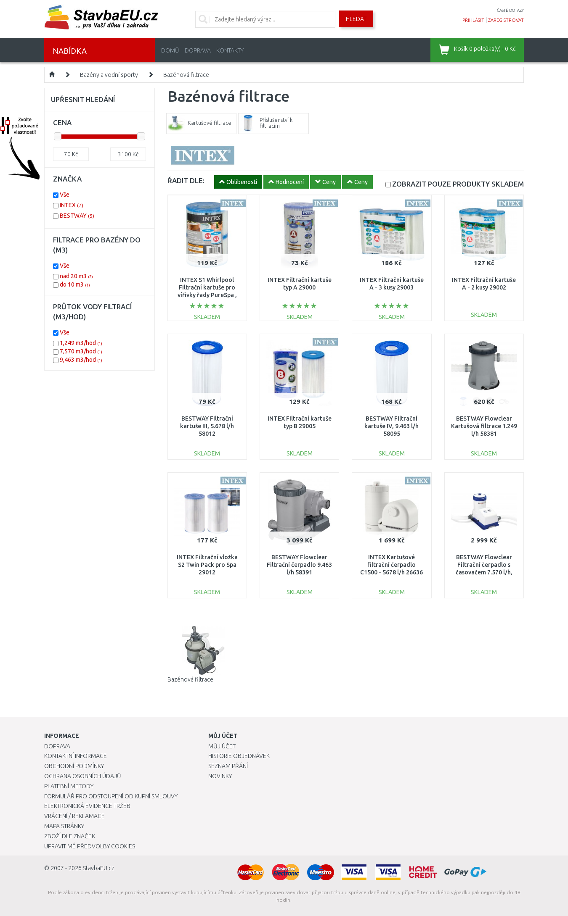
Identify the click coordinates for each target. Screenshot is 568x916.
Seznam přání (228, 766)
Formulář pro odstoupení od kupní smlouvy (111, 796)
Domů (170, 50)
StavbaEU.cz (98, 868)
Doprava (198, 50)
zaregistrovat (506, 20)
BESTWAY (77, 215)
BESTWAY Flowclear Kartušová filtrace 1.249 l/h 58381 (484, 426)
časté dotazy (510, 10)
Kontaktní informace (75, 756)
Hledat (356, 19)
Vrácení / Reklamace (74, 816)
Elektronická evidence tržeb (87, 806)
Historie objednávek (239, 756)
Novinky (220, 776)
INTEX (71, 205)
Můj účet (222, 746)
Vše (64, 194)
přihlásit (473, 20)
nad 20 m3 (76, 276)
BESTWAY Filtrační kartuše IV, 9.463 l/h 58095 (391, 426)
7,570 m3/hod (81, 351)
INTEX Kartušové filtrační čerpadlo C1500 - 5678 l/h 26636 (391, 565)
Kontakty (230, 50)
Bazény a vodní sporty (109, 74)
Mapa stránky (64, 826)
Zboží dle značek (69, 836)
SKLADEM (458, 184)
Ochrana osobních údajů (82, 776)
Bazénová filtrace (186, 74)
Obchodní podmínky (74, 766)
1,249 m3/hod (81, 343)
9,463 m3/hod (81, 359)
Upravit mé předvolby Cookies (89, 846)
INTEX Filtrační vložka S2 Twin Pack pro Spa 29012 (207, 565)
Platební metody (68, 786)
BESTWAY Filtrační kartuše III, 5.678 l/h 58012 (207, 426)
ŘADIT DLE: (185, 180)
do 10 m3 (75, 284)
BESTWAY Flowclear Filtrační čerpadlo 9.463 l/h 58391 (299, 565)
